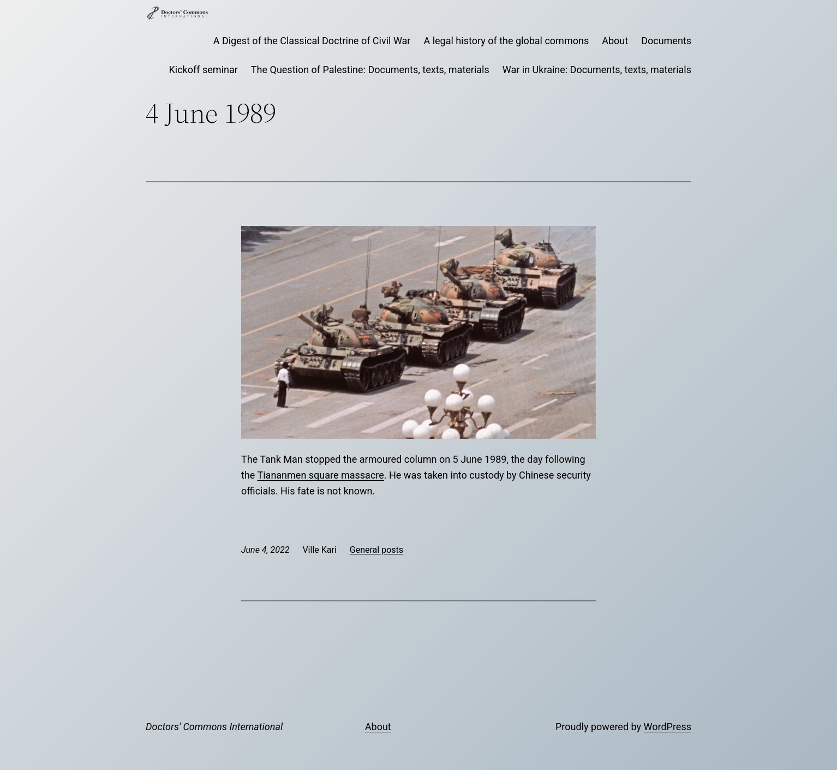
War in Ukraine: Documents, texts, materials (597, 69)
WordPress (667, 726)
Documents (666, 40)
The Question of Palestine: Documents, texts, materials (370, 69)
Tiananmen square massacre (320, 475)
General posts (376, 550)
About (615, 40)
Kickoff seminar (203, 69)
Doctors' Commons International (214, 726)
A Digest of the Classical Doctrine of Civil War (312, 40)
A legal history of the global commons (506, 40)
